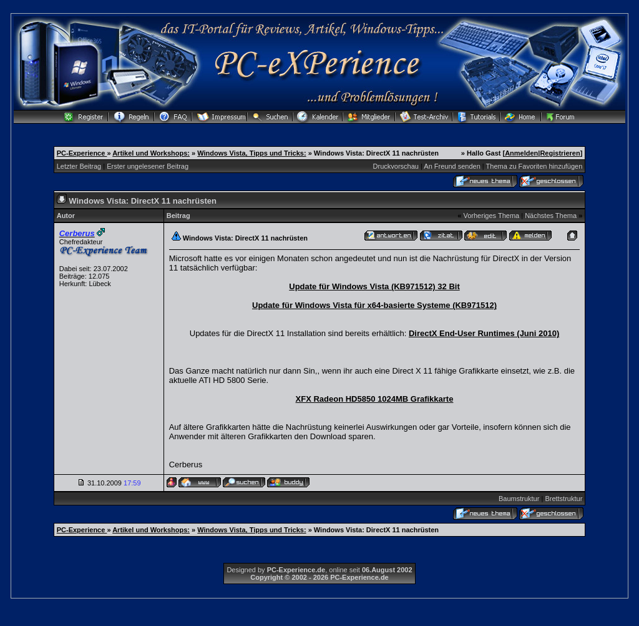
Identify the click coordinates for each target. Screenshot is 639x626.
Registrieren (560, 153)
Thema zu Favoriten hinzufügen (534, 166)
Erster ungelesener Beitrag (147, 166)
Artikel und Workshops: (151, 153)
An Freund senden (452, 166)
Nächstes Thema (551, 215)
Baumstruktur (519, 498)
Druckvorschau (396, 166)
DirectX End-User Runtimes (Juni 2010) (484, 333)
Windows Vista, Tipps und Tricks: (251, 153)
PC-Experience (82, 153)
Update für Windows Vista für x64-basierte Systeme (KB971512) (374, 305)
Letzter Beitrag (79, 166)
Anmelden (521, 153)
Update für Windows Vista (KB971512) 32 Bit (374, 286)
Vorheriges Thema (491, 215)
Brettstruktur (563, 498)
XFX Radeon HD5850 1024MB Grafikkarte (375, 399)
